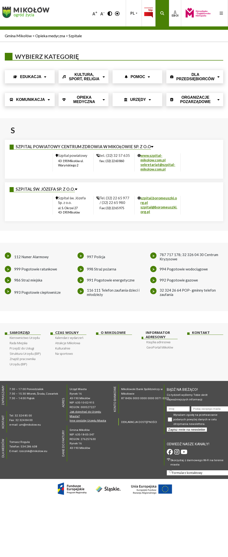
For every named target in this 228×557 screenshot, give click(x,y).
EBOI (175, 14)
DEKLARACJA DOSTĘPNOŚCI (139, 422)
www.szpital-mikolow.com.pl (153, 157)
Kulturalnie (62, 348)
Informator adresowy (158, 334)
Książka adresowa (158, 342)
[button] (110, 13)
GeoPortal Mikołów (159, 347)
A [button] (94, 13)
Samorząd (20, 332)
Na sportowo (64, 353)
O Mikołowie (113, 332)
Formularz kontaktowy (185, 472)
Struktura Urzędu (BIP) (25, 353)
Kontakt (201, 332)
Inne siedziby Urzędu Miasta (88, 420)
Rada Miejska (18, 343)
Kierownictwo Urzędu (25, 338)
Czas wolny (67, 332)
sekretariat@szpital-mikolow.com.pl (157, 166)
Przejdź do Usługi (22, 348)
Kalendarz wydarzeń (69, 338)
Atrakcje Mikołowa (67, 343)
